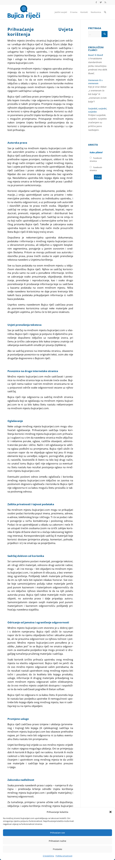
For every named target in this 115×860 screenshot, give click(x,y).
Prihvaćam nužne (57, 841)
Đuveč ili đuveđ (95, 55)
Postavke (57, 849)
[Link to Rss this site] (105, 2)
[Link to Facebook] (96, 2)
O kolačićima (48, 855)
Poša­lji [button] (98, 177)
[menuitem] (61, 12)
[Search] (105, 12)
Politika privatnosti (64, 855)
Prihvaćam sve (57, 832)
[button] (110, 811)
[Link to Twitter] (101, 2)
